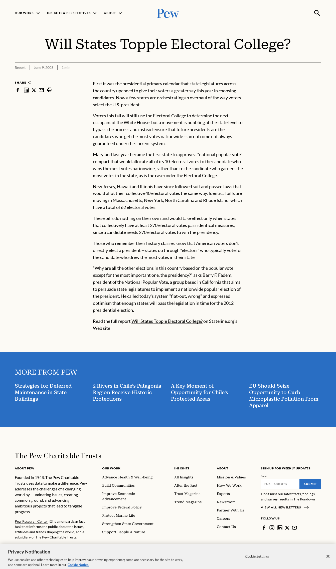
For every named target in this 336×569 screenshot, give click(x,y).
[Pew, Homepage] (168, 13)
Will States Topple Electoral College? (167, 321)
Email (264, 476)
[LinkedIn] (280, 528)
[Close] (327, 559)
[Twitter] (287, 527)
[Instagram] (272, 528)
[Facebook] (264, 528)
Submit (310, 484)
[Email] (280, 484)
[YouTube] (294, 528)
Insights (182, 468)
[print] (50, 90)
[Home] (58, 455)
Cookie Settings (257, 559)
